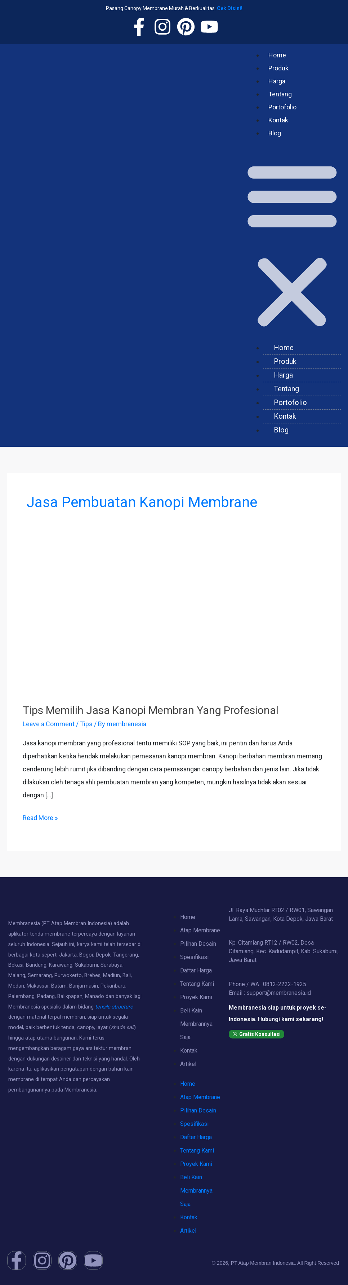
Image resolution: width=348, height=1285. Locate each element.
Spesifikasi (194, 957)
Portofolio (282, 107)
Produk (278, 68)
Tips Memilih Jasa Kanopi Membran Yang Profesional (150, 710)
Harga (276, 81)
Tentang (280, 94)
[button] (292, 243)
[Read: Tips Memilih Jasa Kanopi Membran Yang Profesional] (174, 624)
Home (277, 55)
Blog (274, 133)
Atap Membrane (200, 930)
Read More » (40, 816)
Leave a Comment (49, 724)
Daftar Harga (196, 970)
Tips (86, 724)
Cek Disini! (229, 8)
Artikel (188, 1063)
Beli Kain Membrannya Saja (196, 1024)
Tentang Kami (197, 983)
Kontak (278, 120)
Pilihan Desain (198, 943)
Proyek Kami (196, 997)
